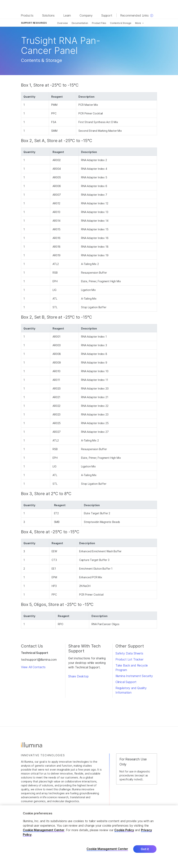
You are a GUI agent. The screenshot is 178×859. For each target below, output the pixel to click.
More (138, 23)
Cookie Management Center (43, 833)
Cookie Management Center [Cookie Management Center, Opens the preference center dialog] (107, 852)
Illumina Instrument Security (134, 676)
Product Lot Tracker (129, 659)
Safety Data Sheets (129, 653)
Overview (62, 23)
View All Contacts (33, 667)
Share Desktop (78, 676)
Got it (145, 852)
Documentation (80, 23)
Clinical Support (125, 682)
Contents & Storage (120, 23)
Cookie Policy (124, 833)
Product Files (99, 23)
